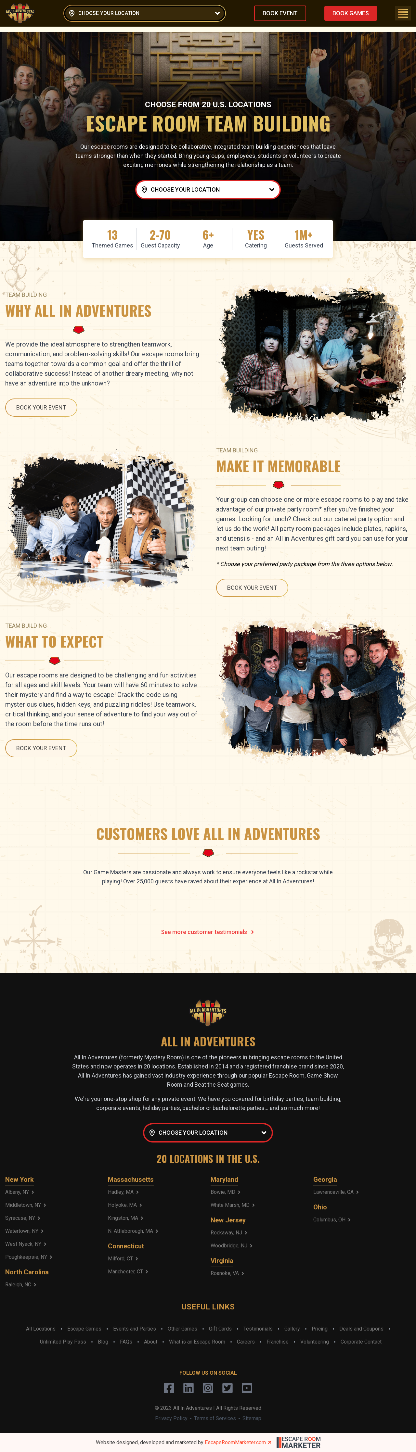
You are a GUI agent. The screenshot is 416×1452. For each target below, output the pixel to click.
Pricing (320, 1329)
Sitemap (251, 1418)
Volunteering (314, 1342)
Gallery (292, 1329)
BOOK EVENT (280, 13)
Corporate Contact (361, 1342)
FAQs (126, 1342)
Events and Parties (134, 1329)
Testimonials (258, 1329)
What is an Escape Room (197, 1342)
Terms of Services (215, 1418)
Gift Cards (220, 1329)
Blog (103, 1342)
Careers (246, 1342)
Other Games (182, 1329)
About (150, 1342)
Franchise (277, 1342)
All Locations (41, 1329)
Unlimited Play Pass (63, 1342)
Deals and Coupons (361, 1329)
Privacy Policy (171, 1418)
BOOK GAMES (350, 13)
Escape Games (84, 1329)
